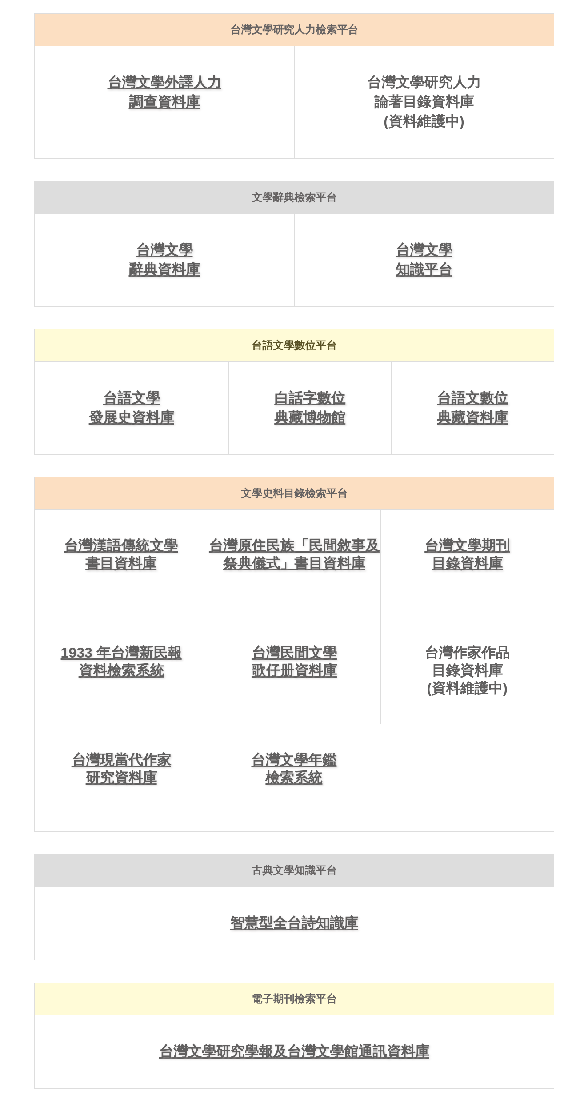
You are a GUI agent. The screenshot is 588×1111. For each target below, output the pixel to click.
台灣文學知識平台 (424, 259)
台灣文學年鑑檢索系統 (293, 769)
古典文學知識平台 (294, 870)
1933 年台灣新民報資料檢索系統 (121, 661)
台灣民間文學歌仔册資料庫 (294, 661)
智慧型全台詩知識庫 (294, 923)
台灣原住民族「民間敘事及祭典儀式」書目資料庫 (294, 554)
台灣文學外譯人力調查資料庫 (164, 92)
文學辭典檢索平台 (294, 197)
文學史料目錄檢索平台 (294, 493)
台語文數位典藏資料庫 (472, 407)
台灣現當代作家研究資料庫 (121, 769)
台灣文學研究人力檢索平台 (294, 30)
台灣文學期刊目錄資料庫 (467, 554)
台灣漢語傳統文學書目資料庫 (121, 554)
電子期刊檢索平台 (294, 999)
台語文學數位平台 (294, 345)
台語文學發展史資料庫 (131, 407)
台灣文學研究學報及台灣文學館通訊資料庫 (294, 1051)
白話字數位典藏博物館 (309, 407)
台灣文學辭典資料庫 (164, 259)
